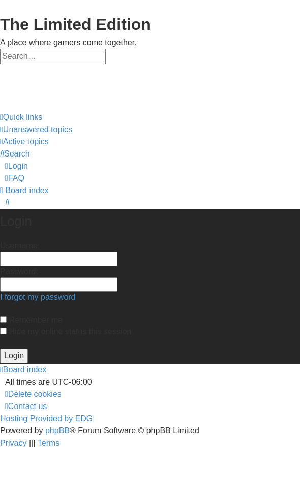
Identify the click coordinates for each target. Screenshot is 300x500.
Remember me (31, 320)
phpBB (57, 430)
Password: (19, 271)
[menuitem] (36, 129)
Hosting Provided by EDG (46, 418)
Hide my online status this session (65, 331)
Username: (20, 245)
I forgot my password (38, 297)
